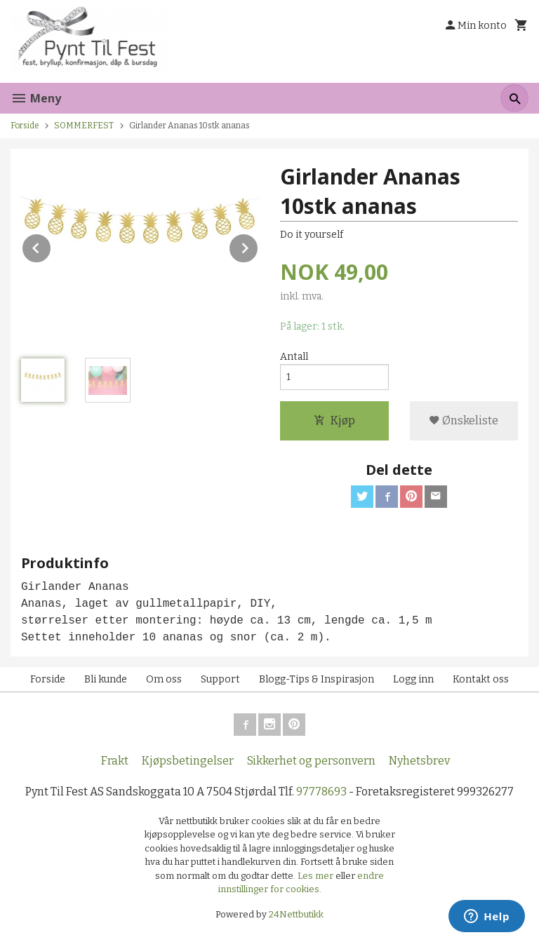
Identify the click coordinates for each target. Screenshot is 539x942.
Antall (294, 357)
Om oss (164, 679)
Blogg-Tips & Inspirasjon (316, 679)
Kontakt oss (481, 679)
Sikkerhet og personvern (311, 760)
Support (220, 679)
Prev (51, 245)
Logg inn (413, 679)
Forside (25, 125)
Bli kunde (105, 679)
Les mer (316, 875)
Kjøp (334, 420)
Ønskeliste (463, 420)
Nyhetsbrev (419, 760)
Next (258, 245)
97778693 (321, 791)
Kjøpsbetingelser (188, 760)
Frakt (114, 760)
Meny (36, 98)
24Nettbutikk (296, 914)
